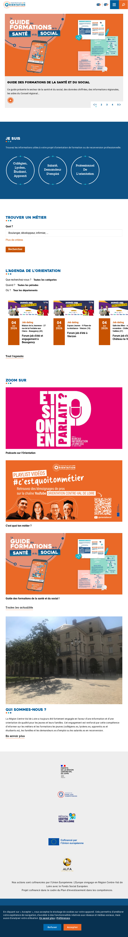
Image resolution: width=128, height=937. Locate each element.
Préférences (63, 918)
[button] (94, 104)
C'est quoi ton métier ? (19, 525)
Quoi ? (9, 226)
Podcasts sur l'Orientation (20, 452)
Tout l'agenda (14, 356)
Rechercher (15, 249)
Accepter (72, 927)
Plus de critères (14, 239)
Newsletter (99, 4)
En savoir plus (15, 736)
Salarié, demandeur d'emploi (52, 170)
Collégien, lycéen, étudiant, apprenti (20, 170)
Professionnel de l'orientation (85, 170)
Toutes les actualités (19, 608)
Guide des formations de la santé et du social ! (32, 598)
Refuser (52, 927)
